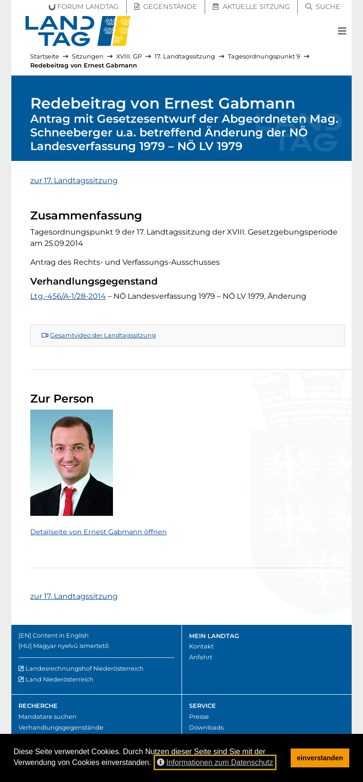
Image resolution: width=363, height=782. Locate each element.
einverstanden (320, 758)
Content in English (61, 635)
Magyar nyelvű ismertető (71, 645)
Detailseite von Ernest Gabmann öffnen (98, 532)
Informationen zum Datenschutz (215, 762)
